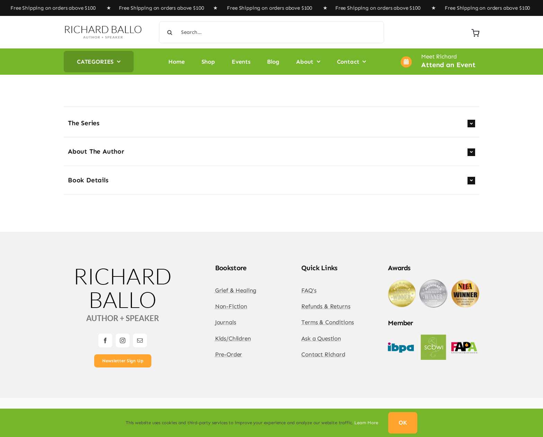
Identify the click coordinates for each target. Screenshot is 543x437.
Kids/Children (233, 338)
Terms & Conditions (327, 322)
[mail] (140, 340)
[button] (271, 123)
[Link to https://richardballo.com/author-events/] (406, 61)
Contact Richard (323, 354)
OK (403, 422)
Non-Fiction (231, 306)
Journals (225, 322)
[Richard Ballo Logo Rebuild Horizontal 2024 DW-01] (103, 27)
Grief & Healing (235, 290)
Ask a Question (321, 338)
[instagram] (123, 340)
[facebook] (105, 340)
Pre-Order (228, 354)
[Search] (170, 32)
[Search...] (271, 32)
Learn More (366, 422)
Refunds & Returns (325, 306)
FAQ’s (308, 290)
